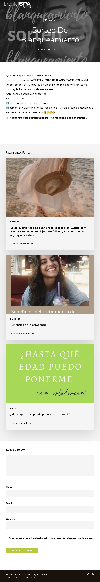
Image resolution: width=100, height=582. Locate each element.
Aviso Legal (32, 574)
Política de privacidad (24, 577)
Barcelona (15, 319)
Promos (50, 20)
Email (9, 503)
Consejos (14, 222)
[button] (94, 4)
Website (10, 519)
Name (10, 487)
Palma (13, 408)
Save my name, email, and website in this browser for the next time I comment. (51, 538)
